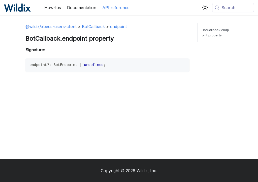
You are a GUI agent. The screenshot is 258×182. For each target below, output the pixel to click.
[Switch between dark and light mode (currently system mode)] (205, 8)
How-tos (52, 7)
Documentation (81, 7)
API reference (116, 7)
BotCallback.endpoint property (215, 32)
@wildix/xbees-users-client (51, 26)
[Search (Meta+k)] (233, 7)
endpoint (118, 26)
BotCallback (93, 26)
